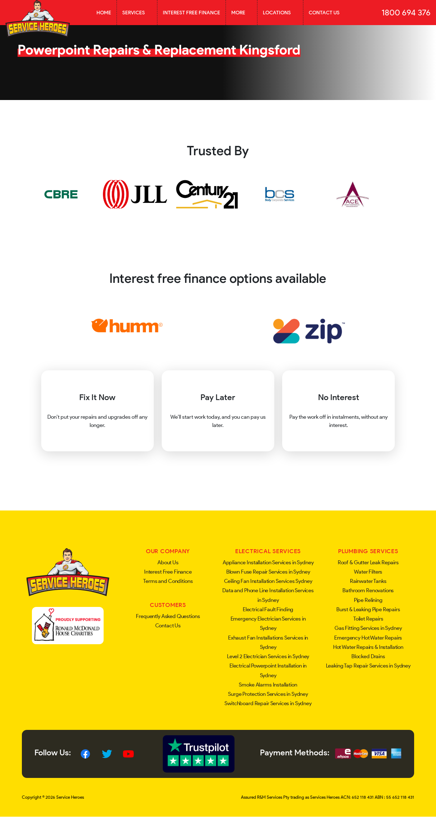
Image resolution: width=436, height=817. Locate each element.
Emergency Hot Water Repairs (368, 638)
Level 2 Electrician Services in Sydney (268, 656)
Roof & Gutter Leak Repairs (368, 562)
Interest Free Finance (191, 12)
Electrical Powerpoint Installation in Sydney (268, 670)
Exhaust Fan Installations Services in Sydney (268, 642)
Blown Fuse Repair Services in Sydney (268, 572)
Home (103, 12)
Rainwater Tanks (368, 581)
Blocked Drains (368, 656)
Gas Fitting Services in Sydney (368, 628)
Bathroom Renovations (368, 590)
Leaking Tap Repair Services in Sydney (368, 665)
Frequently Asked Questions (168, 616)
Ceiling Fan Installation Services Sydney (268, 581)
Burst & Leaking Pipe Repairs (368, 609)
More (241, 12)
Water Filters (368, 572)
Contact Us (324, 12)
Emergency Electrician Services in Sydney (268, 623)
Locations (280, 12)
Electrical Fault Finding (268, 609)
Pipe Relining (368, 600)
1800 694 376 (406, 13)
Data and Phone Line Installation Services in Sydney (268, 595)
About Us (168, 562)
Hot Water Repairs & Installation (368, 647)
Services (137, 12)
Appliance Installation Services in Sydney (268, 562)
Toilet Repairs (368, 619)
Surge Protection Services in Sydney (268, 694)
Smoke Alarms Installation (268, 684)
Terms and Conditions (168, 581)
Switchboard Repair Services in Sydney (267, 703)
